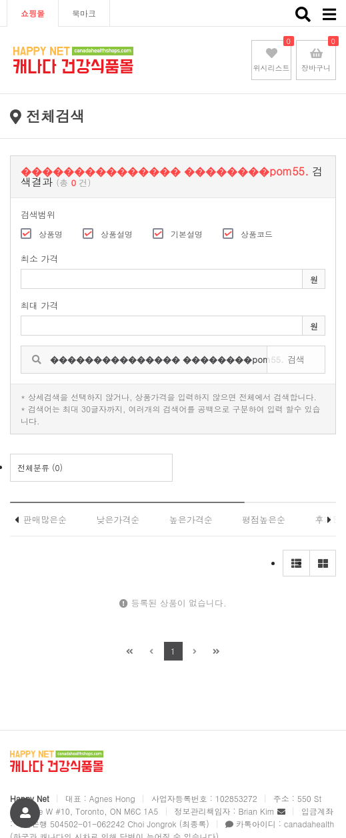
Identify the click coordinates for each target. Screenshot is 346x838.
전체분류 (40, 467)
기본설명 (178, 234)
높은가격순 (191, 519)
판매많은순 (45, 519)
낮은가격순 (117, 519)
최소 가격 (39, 259)
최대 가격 (39, 305)
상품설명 (108, 234)
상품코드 (248, 234)
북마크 (84, 13)
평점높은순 (263, 519)
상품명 (42, 234)
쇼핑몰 (33, 13)
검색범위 (38, 214)
